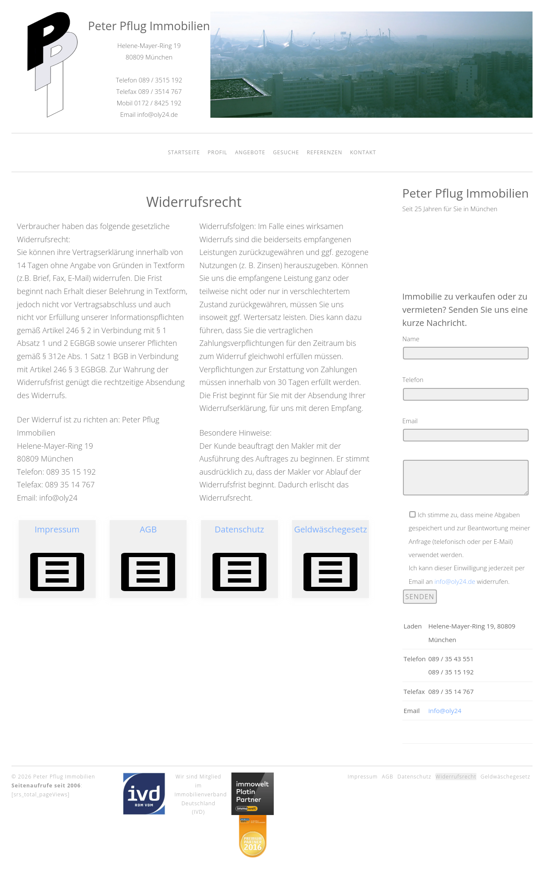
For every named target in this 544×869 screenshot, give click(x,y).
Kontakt (363, 152)
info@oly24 (445, 710)
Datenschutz (414, 776)
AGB (388, 776)
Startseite (184, 152)
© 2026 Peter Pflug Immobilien (53, 776)
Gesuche (286, 152)
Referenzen (325, 152)
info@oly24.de (454, 581)
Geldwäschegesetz (505, 776)
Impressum (363, 776)
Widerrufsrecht (456, 776)
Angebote (250, 152)
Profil (217, 152)
